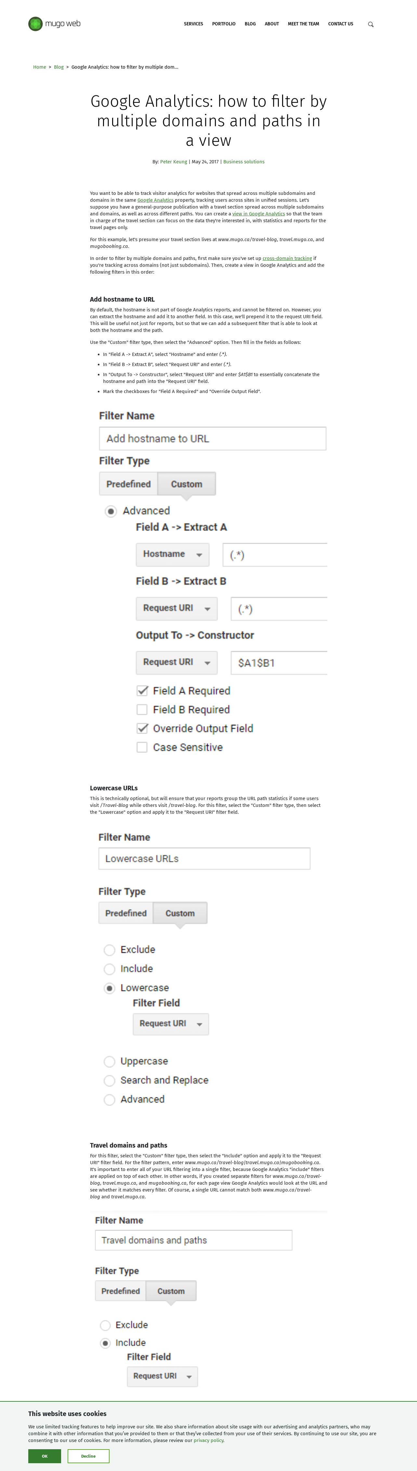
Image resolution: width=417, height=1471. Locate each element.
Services (193, 24)
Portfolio (224, 24)
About (272, 24)
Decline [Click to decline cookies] (88, 1456)
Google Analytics (155, 200)
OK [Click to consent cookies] (44, 1456)
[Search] (371, 24)
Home (39, 67)
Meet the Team (303, 24)
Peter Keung (173, 162)
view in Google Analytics (258, 214)
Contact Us (340, 24)
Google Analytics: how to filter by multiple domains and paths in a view (208, 120)
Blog (250, 24)
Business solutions (244, 162)
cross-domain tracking (287, 258)
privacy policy (208, 1440)
